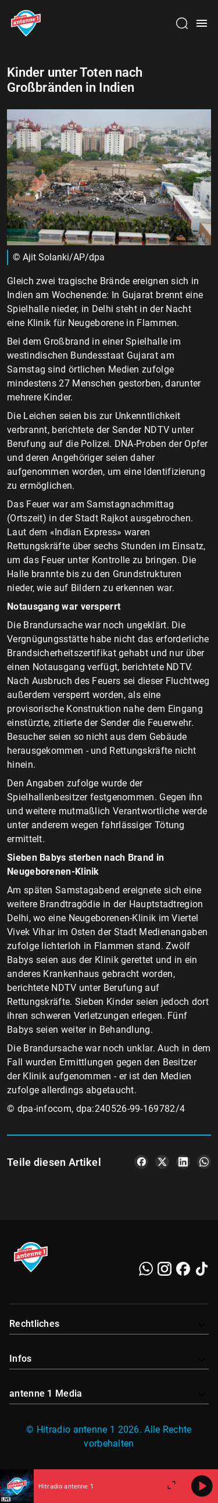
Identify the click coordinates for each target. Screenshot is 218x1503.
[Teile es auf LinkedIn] (183, 1162)
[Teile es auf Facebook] (141, 1162)
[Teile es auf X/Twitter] (162, 1162)
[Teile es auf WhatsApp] (204, 1162)
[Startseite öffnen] (26, 23)
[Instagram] (164, 1269)
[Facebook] (183, 1269)
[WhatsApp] (146, 1269)
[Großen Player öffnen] (171, 1486)
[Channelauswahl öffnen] (182, 23)
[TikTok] (202, 1269)
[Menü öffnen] (201, 23)
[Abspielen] (201, 1486)
